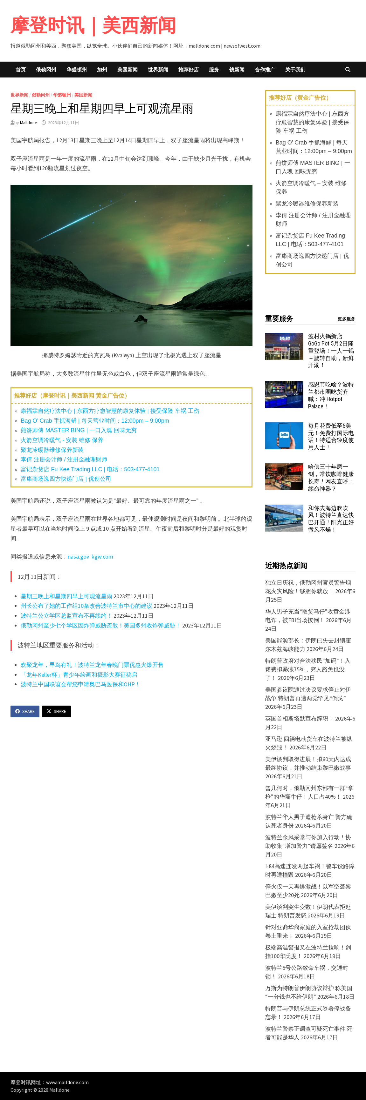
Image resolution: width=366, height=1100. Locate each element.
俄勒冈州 (46, 69)
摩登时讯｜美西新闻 (93, 25)
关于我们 (295, 69)
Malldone (28, 122)
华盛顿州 (76, 69)
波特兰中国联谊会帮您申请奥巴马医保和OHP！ (81, 684)
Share (25, 711)
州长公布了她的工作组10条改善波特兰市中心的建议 (86, 605)
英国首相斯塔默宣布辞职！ (299, 718)
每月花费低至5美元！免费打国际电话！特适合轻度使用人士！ (331, 436)
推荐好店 (188, 69)
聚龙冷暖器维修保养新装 (52, 450)
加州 (102, 69)
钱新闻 (237, 69)
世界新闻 (158, 69)
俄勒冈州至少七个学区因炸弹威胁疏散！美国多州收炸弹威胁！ (101, 625)
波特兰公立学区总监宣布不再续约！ (66, 615)
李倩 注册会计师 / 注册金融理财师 (64, 459)
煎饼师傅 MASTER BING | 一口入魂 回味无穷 (79, 430)
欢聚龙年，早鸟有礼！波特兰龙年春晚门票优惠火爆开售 (92, 664)
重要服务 (279, 319)
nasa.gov (79, 556)
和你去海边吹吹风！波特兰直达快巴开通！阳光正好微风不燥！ (331, 519)
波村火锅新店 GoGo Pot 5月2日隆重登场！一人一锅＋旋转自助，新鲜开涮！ (331, 350)
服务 (214, 69)
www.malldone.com (67, 1082)
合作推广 (265, 69)
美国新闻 (127, 69)
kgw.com (102, 556)
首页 (21, 69)
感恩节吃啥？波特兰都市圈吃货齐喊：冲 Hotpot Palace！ (331, 395)
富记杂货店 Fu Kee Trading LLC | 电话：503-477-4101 (90, 469)
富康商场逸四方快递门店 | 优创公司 (66, 479)
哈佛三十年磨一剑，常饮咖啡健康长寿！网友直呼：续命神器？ (331, 477)
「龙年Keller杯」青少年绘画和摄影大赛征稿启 (79, 674)
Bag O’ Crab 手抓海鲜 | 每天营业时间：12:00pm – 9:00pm (95, 421)
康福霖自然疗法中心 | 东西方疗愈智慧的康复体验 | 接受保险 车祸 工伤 (110, 411)
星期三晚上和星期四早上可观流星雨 (66, 596)
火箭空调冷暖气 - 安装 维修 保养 (62, 440)
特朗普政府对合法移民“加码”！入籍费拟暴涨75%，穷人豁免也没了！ (307, 669)
